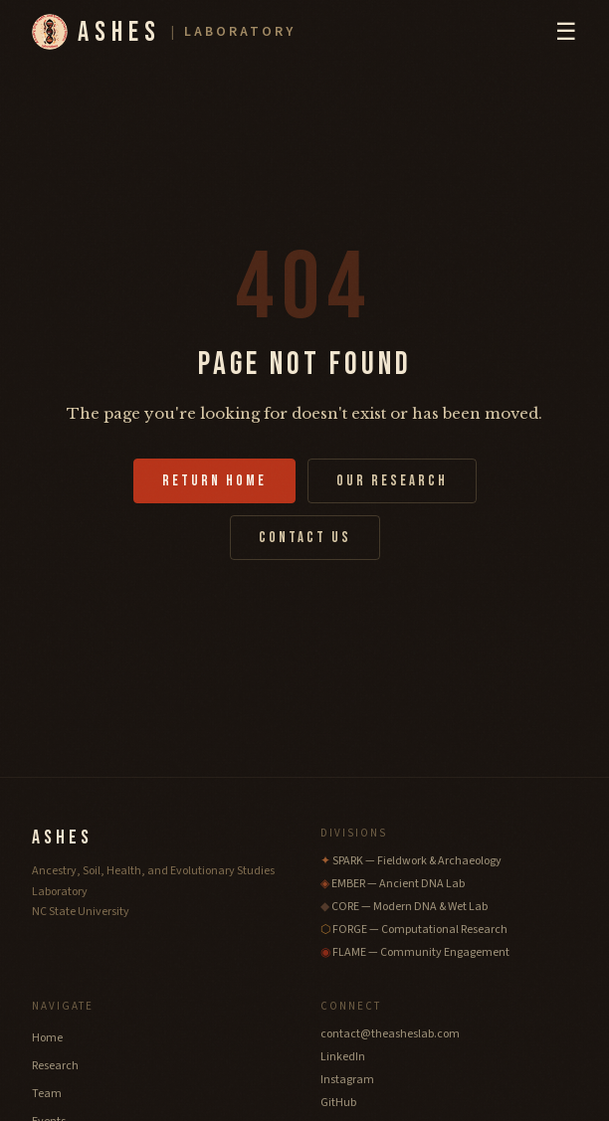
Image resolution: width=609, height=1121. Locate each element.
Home (47, 1037)
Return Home (214, 480)
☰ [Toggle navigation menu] (566, 31)
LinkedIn (342, 1056)
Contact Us (305, 537)
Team (47, 1093)
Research (55, 1065)
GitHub (338, 1102)
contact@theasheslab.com (390, 1034)
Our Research (392, 480)
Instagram (347, 1079)
